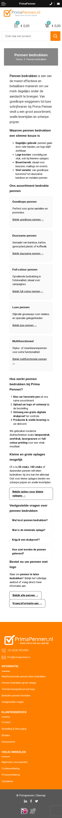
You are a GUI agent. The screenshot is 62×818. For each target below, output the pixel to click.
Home (19, 59)
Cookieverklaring (11, 768)
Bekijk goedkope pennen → (28, 220)
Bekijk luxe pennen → (24, 326)
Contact (6, 722)
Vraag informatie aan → (27, 603)
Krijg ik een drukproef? (26, 539)
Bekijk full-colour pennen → (27, 292)
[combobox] (26, 36)
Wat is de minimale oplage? (28, 530)
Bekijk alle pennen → (25, 595)
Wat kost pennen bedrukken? (30, 520)
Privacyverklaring (11, 774)
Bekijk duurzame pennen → (28, 254)
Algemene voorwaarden (15, 762)
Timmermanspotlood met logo (18, 689)
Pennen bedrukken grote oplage (19, 682)
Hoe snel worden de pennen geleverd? (29, 551)
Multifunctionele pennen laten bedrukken (24, 676)
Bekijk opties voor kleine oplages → (27, 493)
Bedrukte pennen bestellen (16, 695)
